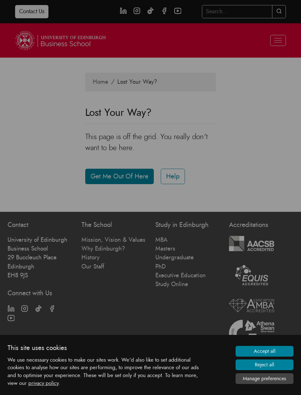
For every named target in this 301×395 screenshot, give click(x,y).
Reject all (264, 364)
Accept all (265, 351)
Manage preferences (264, 378)
